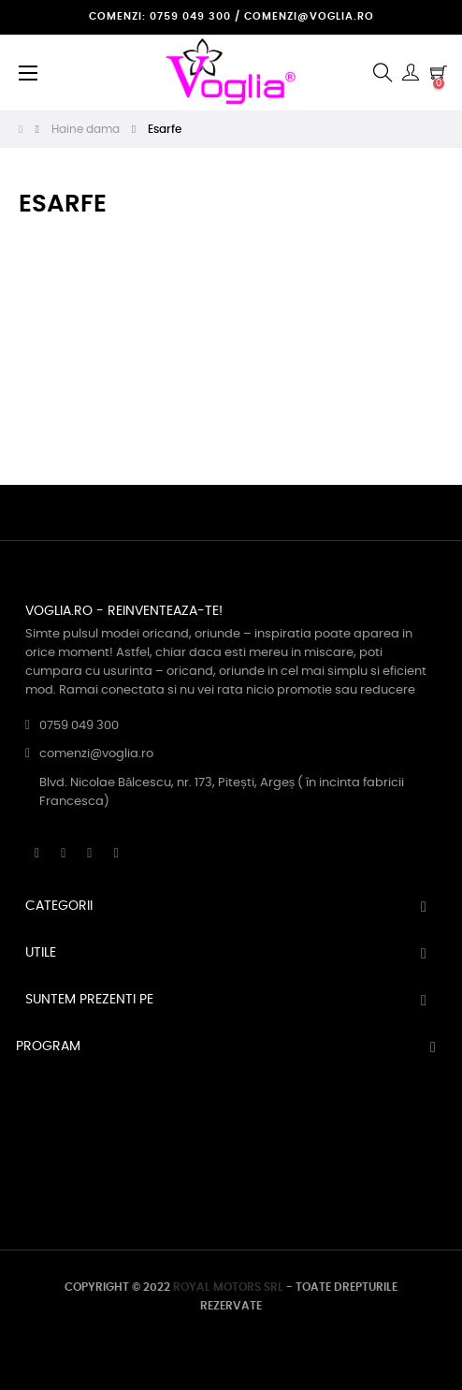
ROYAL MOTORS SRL (228, 1287)
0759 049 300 (79, 726)
